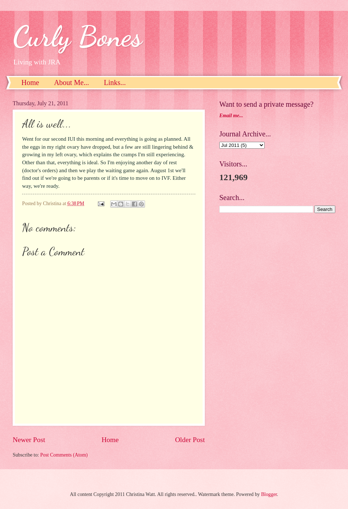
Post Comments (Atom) (64, 455)
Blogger (269, 494)
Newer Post (29, 440)
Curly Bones (77, 36)
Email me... (231, 115)
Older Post (190, 440)
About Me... (71, 82)
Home (30, 82)
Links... (115, 82)
